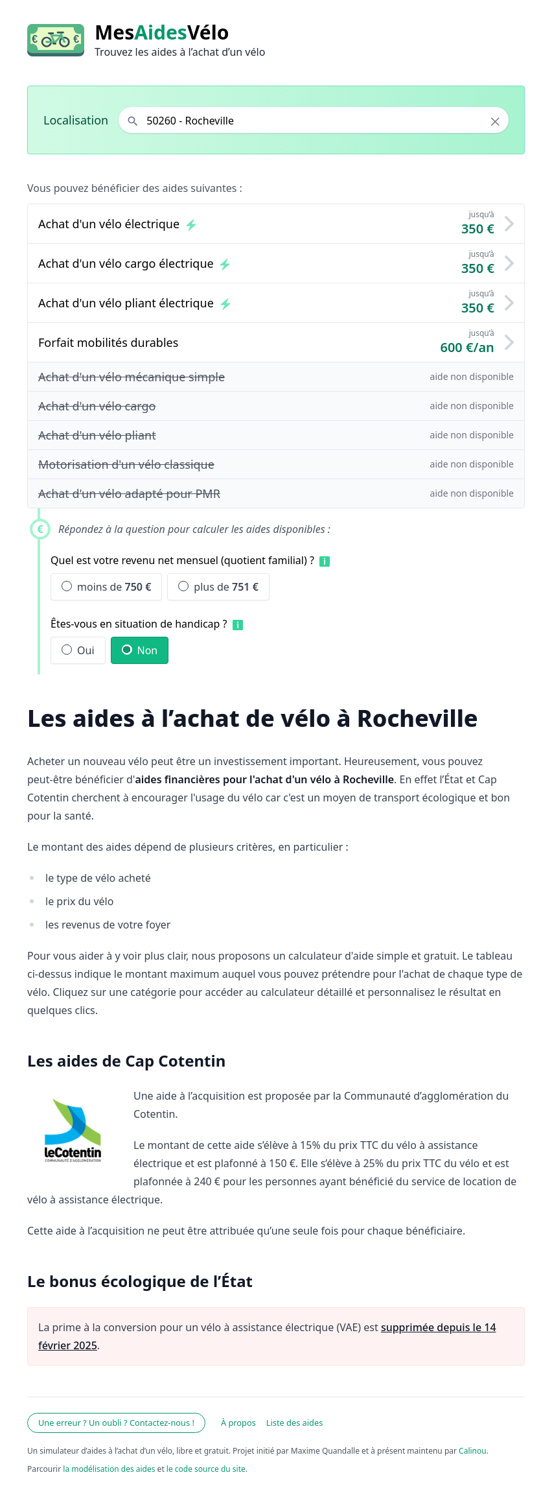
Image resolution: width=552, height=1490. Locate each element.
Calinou (473, 1450)
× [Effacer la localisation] (495, 121)
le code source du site (206, 1468)
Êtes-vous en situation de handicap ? (139, 624)
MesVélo (162, 32)
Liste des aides (294, 1422)
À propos (238, 1422)
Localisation (75, 120)
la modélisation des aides (109, 1468)
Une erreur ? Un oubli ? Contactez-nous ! (116, 1422)
